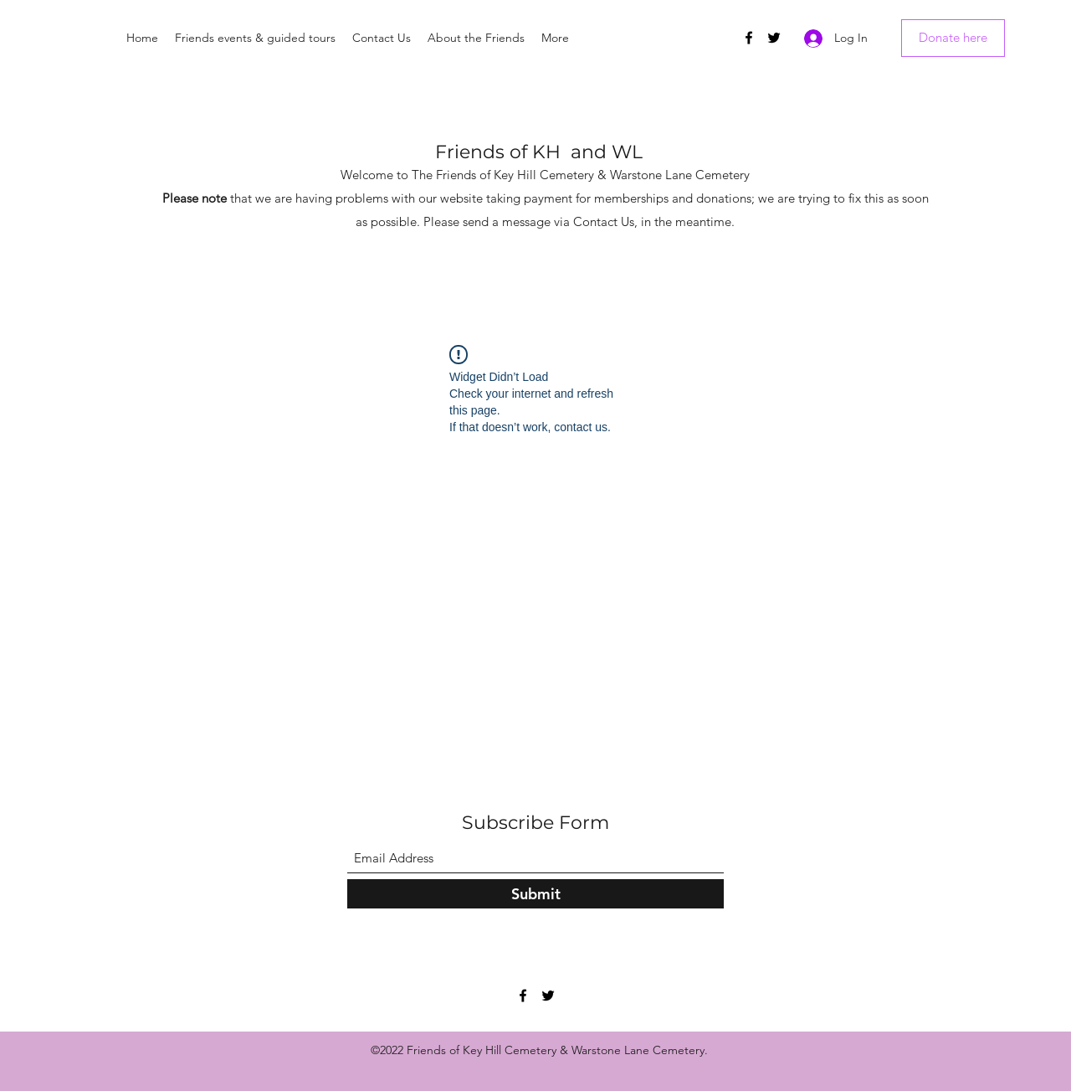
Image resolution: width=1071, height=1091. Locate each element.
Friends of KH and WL (539, 152)
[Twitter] (774, 37)
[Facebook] (748, 37)
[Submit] (535, 893)
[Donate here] (953, 38)
